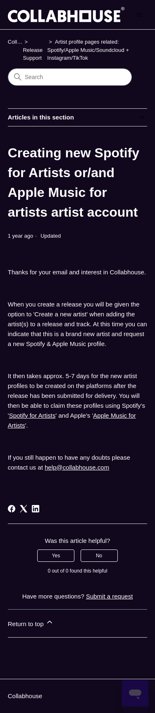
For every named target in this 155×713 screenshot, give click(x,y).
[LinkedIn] (35, 508)
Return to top (31, 622)
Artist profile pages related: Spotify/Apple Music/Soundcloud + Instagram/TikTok (88, 50)
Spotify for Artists (32, 415)
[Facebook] (11, 508)
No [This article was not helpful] (99, 556)
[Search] (69, 77)
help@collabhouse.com (77, 467)
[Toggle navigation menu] (139, 14)
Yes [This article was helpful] (56, 556)
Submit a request (109, 596)
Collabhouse (25, 695)
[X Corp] (23, 508)
